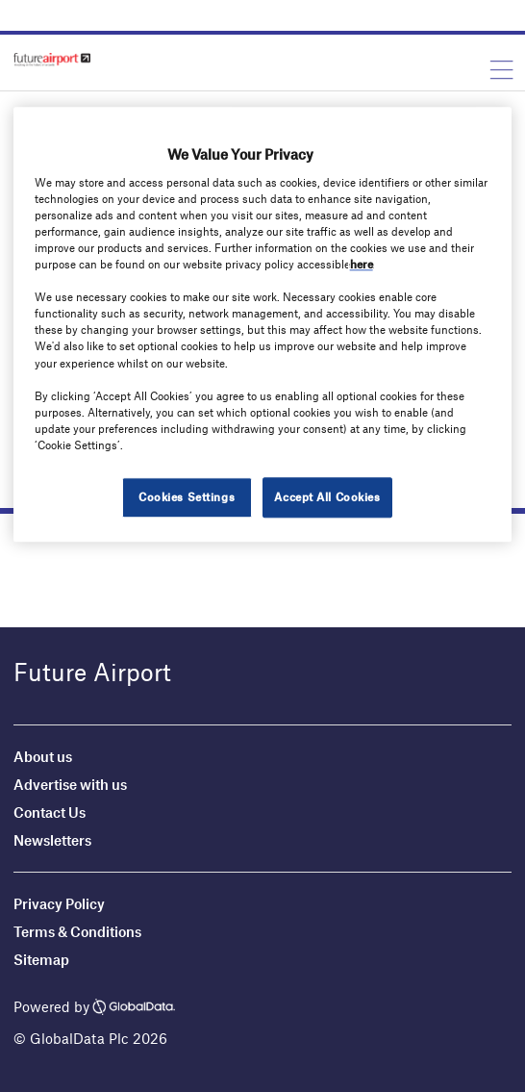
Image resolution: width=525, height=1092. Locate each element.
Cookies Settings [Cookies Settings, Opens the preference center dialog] (186, 496)
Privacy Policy (59, 903)
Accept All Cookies (327, 496)
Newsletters (52, 840)
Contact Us (49, 812)
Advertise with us (70, 784)
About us (42, 756)
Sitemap (41, 959)
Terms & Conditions (77, 931)
